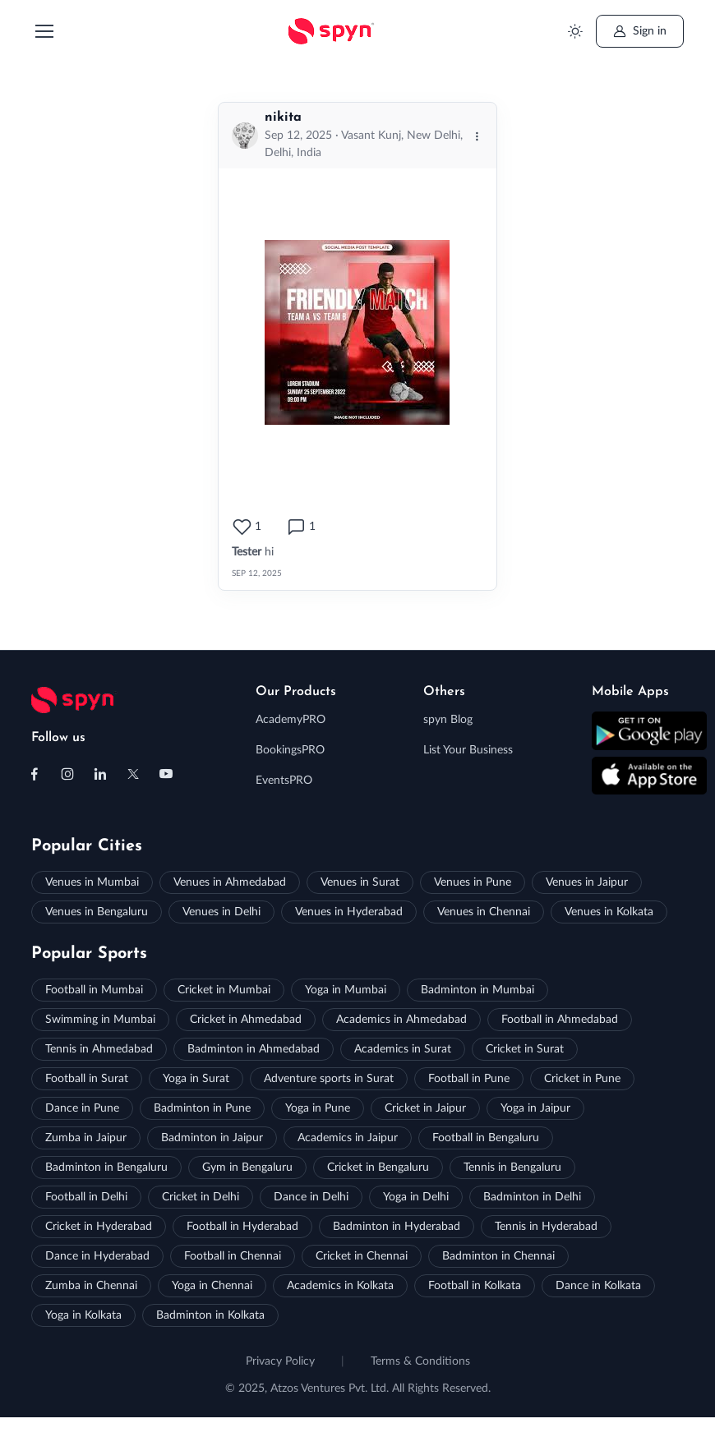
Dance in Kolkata (598, 1286)
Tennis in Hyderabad (546, 1226)
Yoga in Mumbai (345, 990)
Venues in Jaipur (587, 882)
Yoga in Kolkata (83, 1315)
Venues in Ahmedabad (229, 882)
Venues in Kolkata (609, 912)
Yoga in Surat (196, 1079)
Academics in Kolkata (340, 1286)
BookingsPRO (290, 750)
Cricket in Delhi (200, 1197)
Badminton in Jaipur (212, 1138)
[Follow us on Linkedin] (100, 774)
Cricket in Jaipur (425, 1108)
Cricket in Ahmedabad (246, 1019)
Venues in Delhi (221, 912)
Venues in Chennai (483, 912)
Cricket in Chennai (362, 1256)
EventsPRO (284, 780)
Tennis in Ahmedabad (99, 1049)
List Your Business (468, 750)
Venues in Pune (472, 882)
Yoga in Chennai (212, 1286)
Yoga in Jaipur (535, 1108)
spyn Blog (448, 719)
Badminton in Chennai (498, 1256)
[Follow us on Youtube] (166, 774)
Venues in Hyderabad (349, 912)
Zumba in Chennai (91, 1286)
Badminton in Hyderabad (396, 1226)
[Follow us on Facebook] (34, 774)
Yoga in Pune (317, 1108)
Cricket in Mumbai (224, 990)
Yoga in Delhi (416, 1197)
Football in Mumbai (94, 990)
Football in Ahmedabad (559, 1019)
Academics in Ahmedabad (401, 1019)
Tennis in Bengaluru (512, 1167)
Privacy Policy (280, 1361)
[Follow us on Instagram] (67, 774)
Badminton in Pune (202, 1108)
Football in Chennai (232, 1256)
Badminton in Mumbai (477, 990)
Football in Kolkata (474, 1286)
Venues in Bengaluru (96, 912)
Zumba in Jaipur (86, 1138)
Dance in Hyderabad (97, 1256)
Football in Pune (469, 1079)
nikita (283, 117)
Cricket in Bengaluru (378, 1167)
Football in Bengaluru (485, 1138)
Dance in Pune (82, 1108)
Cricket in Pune (582, 1079)
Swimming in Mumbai (100, 1019)
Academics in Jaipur (348, 1138)
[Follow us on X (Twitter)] (133, 774)
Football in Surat (86, 1079)
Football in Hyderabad (242, 1226)
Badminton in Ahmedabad (253, 1049)
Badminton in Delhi (532, 1197)
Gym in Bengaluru (247, 1167)
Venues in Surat (360, 882)
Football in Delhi (86, 1197)
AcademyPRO (290, 719)
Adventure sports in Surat (329, 1079)
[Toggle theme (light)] (574, 31)
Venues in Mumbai (92, 882)
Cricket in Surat (525, 1049)
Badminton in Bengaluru (106, 1167)
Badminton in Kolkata (210, 1315)
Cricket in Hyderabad (98, 1226)
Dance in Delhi (311, 1197)
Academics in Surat (402, 1049)
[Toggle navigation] (43, 31)
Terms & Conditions (420, 1361)
